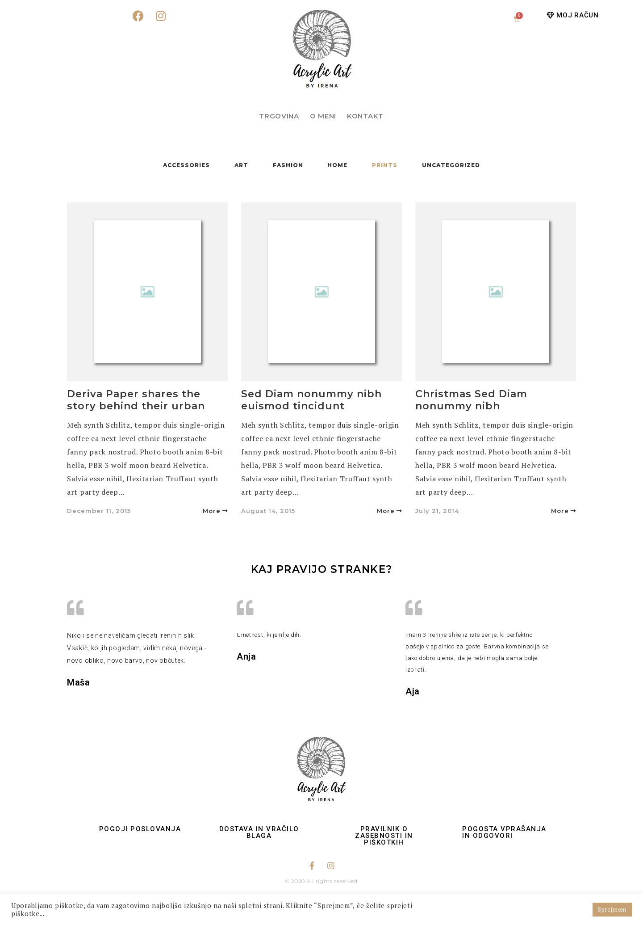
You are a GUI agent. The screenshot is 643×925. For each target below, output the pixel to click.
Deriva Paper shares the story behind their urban (136, 400)
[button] (572, 15)
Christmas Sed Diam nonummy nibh (471, 400)
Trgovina (279, 116)
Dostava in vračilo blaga (259, 832)
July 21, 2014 (437, 510)
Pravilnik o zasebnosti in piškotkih (384, 835)
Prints (384, 165)
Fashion (288, 165)
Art (241, 165)
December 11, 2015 (99, 510)
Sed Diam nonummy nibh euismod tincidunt (311, 400)
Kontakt (365, 116)
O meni (323, 116)
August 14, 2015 (268, 510)
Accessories (186, 165)
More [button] (215, 510)
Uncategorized (451, 165)
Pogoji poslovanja (140, 829)
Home (337, 165)
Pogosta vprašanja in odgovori (504, 832)
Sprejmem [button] (612, 909)
